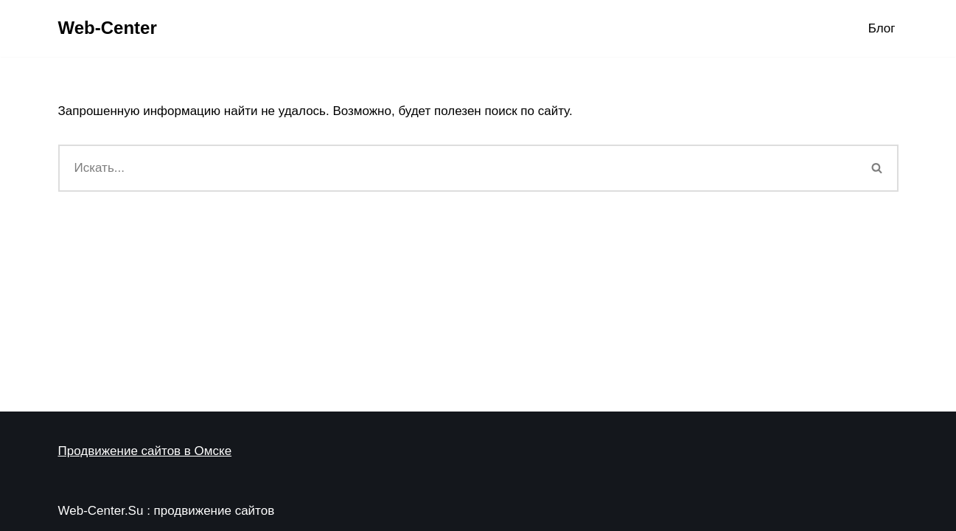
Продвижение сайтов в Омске (145, 451)
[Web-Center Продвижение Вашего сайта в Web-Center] (107, 28)
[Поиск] (457, 168)
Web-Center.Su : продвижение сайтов (166, 511)
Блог (882, 28)
